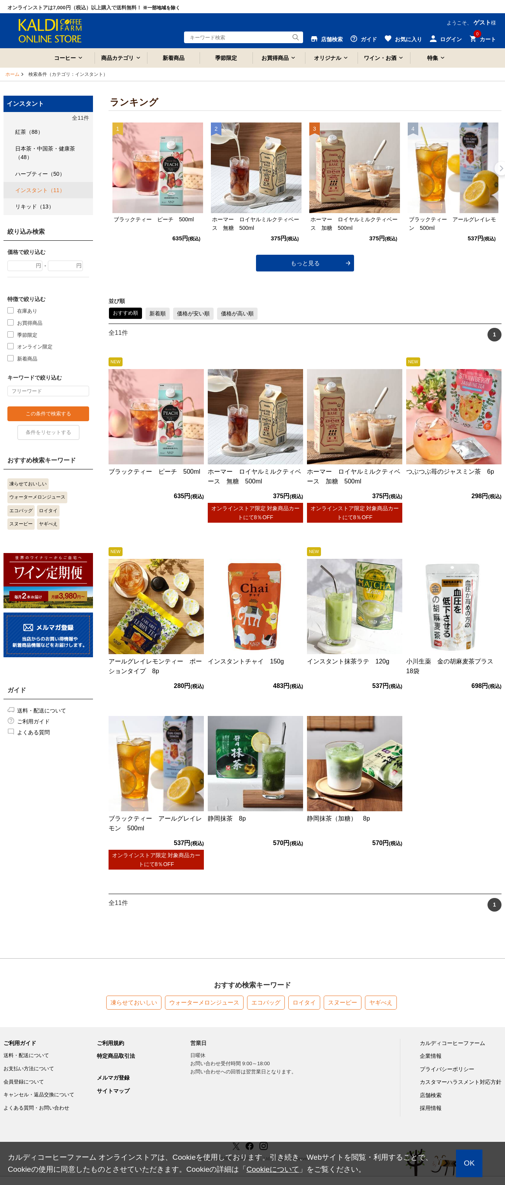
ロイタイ (48, 510)
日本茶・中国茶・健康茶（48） (45, 152)
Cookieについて (272, 1169)
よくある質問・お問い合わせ (36, 1108)
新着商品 (173, 58)
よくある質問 (33, 732)
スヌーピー (21, 524)
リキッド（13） (34, 206)
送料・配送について (41, 710)
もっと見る (305, 263)
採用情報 (431, 1108)
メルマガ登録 (113, 1078)
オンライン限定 (35, 346)
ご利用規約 (110, 1043)
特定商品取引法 (116, 1056)
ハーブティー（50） (40, 174)
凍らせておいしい (28, 484)
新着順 (157, 313)
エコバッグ (21, 510)
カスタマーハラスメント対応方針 (460, 1082)
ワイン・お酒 (380, 58)
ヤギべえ (48, 524)
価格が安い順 (193, 313)
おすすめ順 (125, 313)
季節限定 (226, 58)
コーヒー (65, 58)
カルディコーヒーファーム (452, 1043)
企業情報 (431, 1056)
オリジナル (327, 58)
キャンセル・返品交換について (39, 1094)
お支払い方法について (29, 1068)
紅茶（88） (29, 132)
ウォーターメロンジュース (37, 497)
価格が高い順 (237, 313)
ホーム (12, 74)
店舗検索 (431, 1095)
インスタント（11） (40, 190)
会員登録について (24, 1082)
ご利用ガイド (33, 721)
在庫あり (27, 310)
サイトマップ (113, 1091)
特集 (432, 58)
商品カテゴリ (117, 58)
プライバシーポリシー (447, 1069)
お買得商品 (275, 58)
